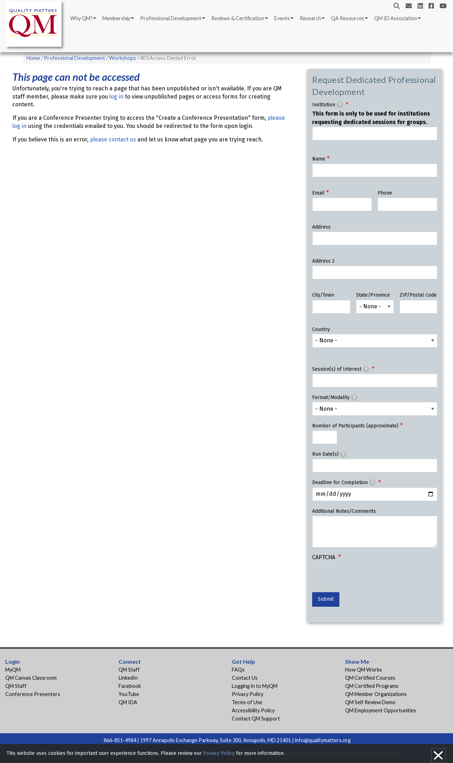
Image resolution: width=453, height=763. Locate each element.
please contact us (113, 139)
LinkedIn (128, 678)
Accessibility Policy (253, 710)
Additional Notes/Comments (344, 511)
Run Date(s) (329, 454)
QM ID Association (395, 18)
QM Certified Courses (370, 678)
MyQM (13, 670)
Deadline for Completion (343, 482)
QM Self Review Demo (370, 702)
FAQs (238, 670)
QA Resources (347, 18)
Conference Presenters (32, 694)
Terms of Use (247, 702)
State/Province (373, 295)
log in (116, 96)
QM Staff (16, 686)
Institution (327, 105)
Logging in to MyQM (254, 686)
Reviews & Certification (237, 18)
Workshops (122, 58)
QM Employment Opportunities (380, 710)
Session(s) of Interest (340, 369)
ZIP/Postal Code (418, 295)
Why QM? (81, 18)
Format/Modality (334, 397)
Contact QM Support (256, 719)
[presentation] (366, 578)
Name (318, 159)
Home (33, 58)
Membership (116, 18)
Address (321, 227)
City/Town (323, 295)
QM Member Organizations (376, 694)
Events (282, 18)
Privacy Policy (247, 694)
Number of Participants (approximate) (355, 426)
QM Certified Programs (371, 686)
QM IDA (128, 702)
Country (321, 329)
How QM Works (363, 670)
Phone (385, 193)
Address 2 (323, 261)
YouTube (129, 694)
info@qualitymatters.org (323, 740)
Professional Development (170, 18)
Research (310, 18)
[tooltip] (340, 105)
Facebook (130, 686)
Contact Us (245, 678)
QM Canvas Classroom (31, 678)
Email (318, 193)
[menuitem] (82, 18)
